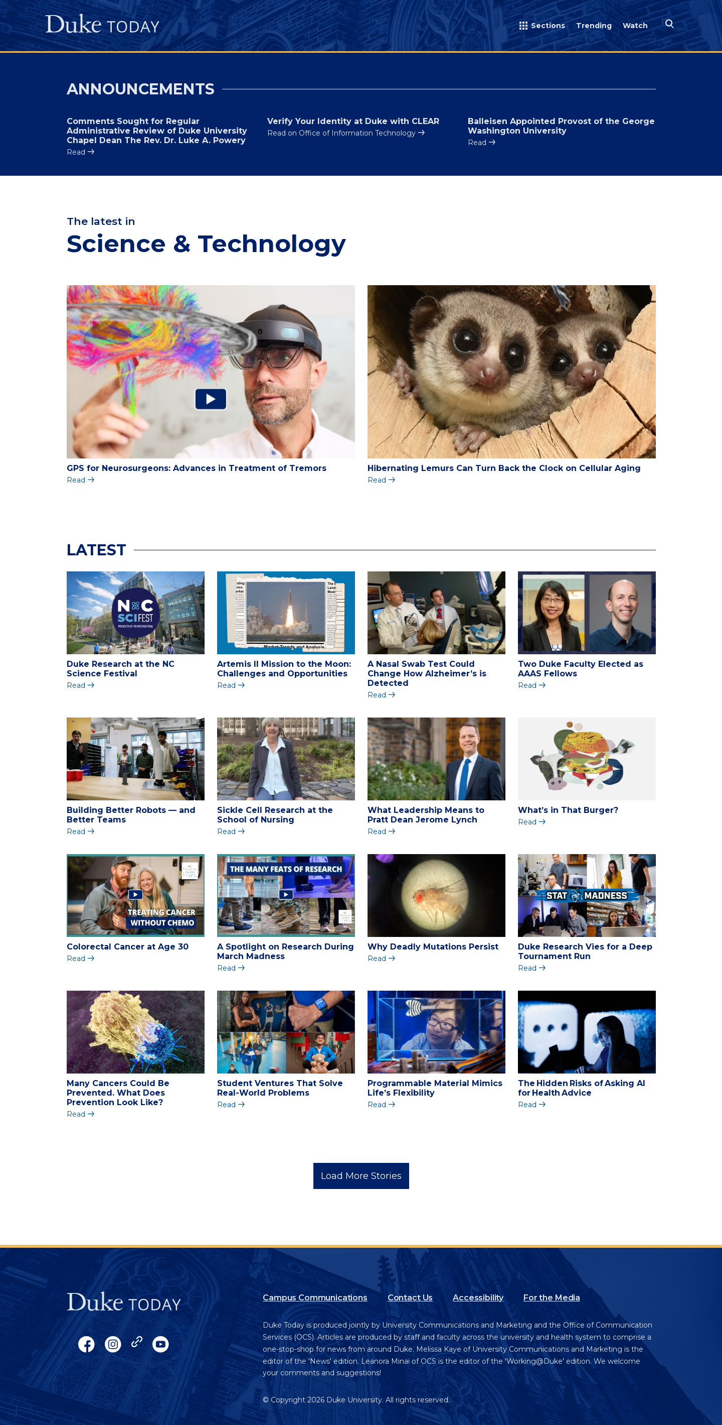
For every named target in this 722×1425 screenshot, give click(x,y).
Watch (635, 25)
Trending (594, 25)
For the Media (551, 1297)
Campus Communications (315, 1297)
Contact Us (410, 1297)
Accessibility (478, 1297)
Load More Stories (361, 1175)
